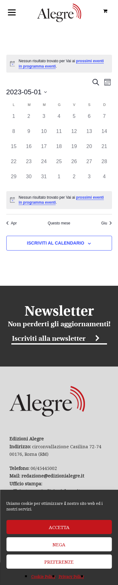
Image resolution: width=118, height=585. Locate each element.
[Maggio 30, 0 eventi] (29, 180)
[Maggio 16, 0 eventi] (29, 150)
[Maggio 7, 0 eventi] (104, 120)
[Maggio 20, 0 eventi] (89, 150)
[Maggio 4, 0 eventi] (59, 120)
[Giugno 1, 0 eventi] (59, 180)
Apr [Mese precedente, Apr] (11, 223)
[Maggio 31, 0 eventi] (44, 180)
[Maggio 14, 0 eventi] (104, 135)
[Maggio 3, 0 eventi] (44, 120)
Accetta (59, 527)
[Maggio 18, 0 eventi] (59, 150)
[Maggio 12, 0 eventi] (74, 135)
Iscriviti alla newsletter (49, 339)
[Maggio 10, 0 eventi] (44, 135)
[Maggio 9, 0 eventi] (29, 135)
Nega (59, 544)
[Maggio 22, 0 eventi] (13, 165)
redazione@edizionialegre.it (52, 476)
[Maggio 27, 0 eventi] (89, 165)
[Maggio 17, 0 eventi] (44, 150)
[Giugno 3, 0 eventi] (89, 180)
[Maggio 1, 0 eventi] (13, 120)
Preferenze (59, 562)
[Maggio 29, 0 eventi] (13, 180)
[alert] (59, 64)
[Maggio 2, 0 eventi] (29, 120)
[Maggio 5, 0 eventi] (74, 120)
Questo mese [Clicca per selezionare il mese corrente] (59, 223)
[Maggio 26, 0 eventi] (74, 165)
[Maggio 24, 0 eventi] (44, 165)
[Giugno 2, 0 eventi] (74, 180)
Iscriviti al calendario (55, 243)
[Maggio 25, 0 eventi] (59, 165)
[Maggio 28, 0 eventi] (104, 165)
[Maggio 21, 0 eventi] (104, 150)
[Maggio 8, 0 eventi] (13, 135)
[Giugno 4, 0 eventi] (104, 180)
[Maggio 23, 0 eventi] (29, 165)
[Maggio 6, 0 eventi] (89, 120)
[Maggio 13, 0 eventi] (89, 135)
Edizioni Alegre (59, 12)
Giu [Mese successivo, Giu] (106, 223)
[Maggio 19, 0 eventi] (74, 150)
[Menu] (11, 11)
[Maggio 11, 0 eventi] (59, 135)
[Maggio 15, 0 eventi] (13, 150)
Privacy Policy (71, 576)
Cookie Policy (43, 576)
